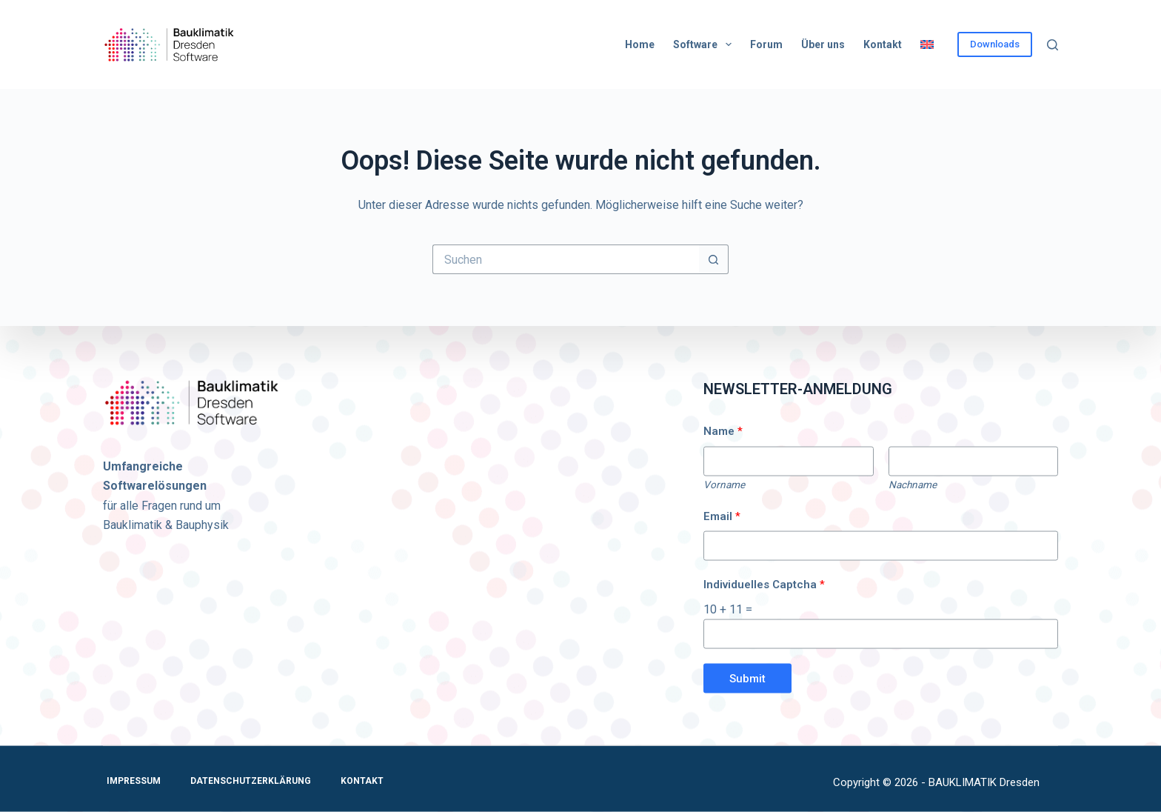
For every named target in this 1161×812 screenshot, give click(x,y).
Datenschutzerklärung (250, 781)
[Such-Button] (714, 259)
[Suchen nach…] (565, 259)
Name (723, 431)
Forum (766, 44)
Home (640, 44)
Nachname (913, 484)
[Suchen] (1052, 44)
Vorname (724, 484)
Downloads (995, 44)
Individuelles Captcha (764, 584)
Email (721, 516)
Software (705, 44)
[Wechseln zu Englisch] (927, 44)
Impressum (134, 781)
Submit (747, 678)
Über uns (823, 44)
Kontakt (882, 44)
